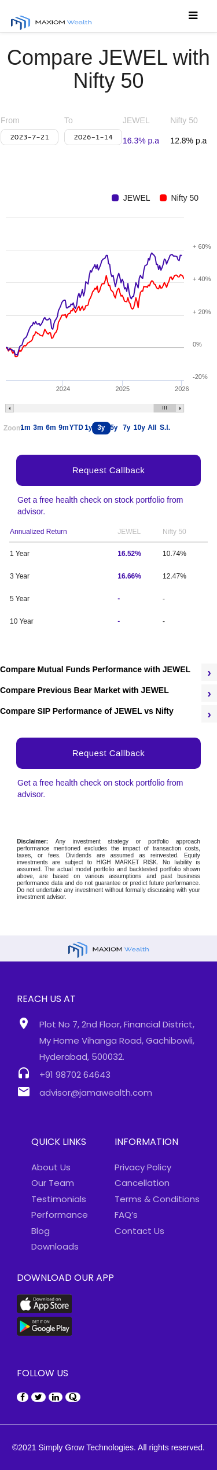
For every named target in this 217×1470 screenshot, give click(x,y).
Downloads (55, 1246)
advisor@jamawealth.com (95, 1092)
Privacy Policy (143, 1167)
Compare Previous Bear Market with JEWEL (84, 690)
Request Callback (108, 753)
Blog (40, 1231)
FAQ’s (126, 1215)
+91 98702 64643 (75, 1075)
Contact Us (139, 1231)
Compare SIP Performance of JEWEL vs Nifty (87, 711)
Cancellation (142, 1183)
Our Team (52, 1183)
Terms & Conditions (157, 1199)
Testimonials (58, 1199)
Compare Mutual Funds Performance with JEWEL (95, 669)
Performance (59, 1215)
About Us (51, 1167)
